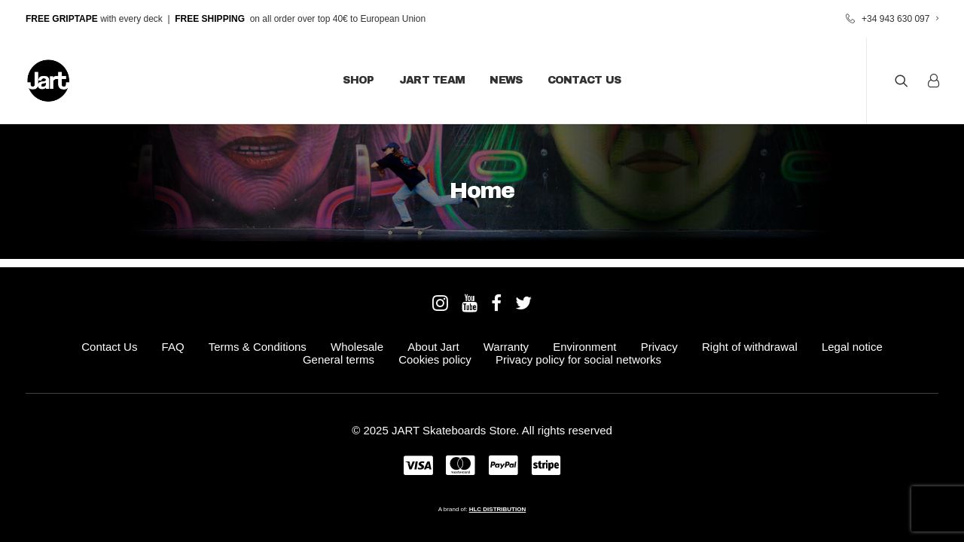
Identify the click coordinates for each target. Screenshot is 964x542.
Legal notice (852, 346)
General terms (338, 359)
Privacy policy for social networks (578, 359)
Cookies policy (434, 359)
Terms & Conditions (258, 346)
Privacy (659, 346)
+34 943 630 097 (900, 19)
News (506, 80)
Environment (584, 346)
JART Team (432, 80)
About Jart (433, 346)
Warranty (506, 346)
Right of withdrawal (750, 346)
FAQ (173, 346)
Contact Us (584, 80)
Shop (358, 80)
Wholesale (357, 346)
